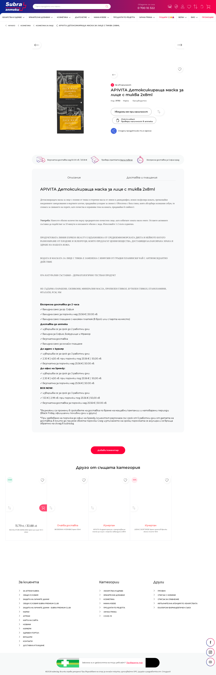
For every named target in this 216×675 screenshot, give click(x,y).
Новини (27, 624)
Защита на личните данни (36, 599)
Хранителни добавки (39, 17)
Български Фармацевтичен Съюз (174, 608)
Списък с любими (167, 595)
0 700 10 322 (146, 8)
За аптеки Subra (31, 591)
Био (193, 17)
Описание (74, 177)
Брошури (27, 637)
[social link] (210, 649)
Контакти (28, 641)
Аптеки (26, 616)
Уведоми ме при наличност (131, 111)
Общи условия (30, 595)
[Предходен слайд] (36, 45)
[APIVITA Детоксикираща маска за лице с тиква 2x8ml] (70, 103)
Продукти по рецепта (124, 17)
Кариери (27, 629)
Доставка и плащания (142, 177)
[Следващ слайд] (179, 45)
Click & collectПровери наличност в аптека (134, 120)
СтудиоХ (166, 672)
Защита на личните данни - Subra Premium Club (47, 608)
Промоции (207, 17)
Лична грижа (145, 17)
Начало (11, 26)
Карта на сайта (30, 620)
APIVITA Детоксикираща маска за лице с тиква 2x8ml (89, 25)
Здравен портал (31, 633)
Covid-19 (108, 616)
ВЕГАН (181, 17)
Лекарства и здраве (12, 17)
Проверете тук (134, 662)
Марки (26, 612)
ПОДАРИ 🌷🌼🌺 (166, 17)
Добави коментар (108, 450)
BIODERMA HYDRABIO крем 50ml (68, 529)
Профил (162, 591)
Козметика (62, 17)
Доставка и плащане (33, 645)
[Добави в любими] (42, 480)
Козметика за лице (45, 26)
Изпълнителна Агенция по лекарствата (177, 603)
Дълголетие (81, 17)
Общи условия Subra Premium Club (41, 603)
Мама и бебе (100, 17)
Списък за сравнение (168, 599)
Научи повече (126, 160)
